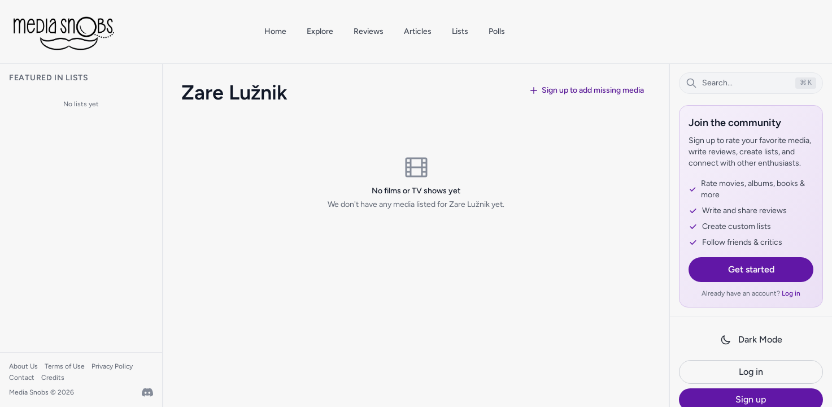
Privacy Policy (112, 366)
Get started (751, 269)
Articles (418, 31)
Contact (21, 378)
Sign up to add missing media (586, 90)
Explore (320, 31)
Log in (791, 293)
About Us (23, 366)
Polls (497, 31)
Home (275, 31)
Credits (52, 378)
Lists (460, 31)
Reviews (369, 31)
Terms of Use (65, 366)
